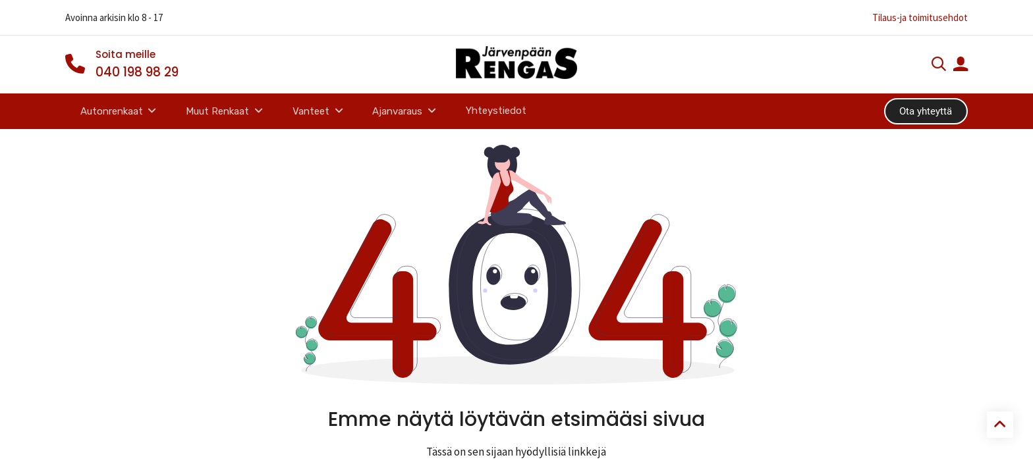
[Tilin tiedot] (960, 65)
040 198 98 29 (137, 72)
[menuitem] (496, 110)
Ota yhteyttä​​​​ (925, 111)
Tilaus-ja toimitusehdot (920, 17)
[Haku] (939, 65)
